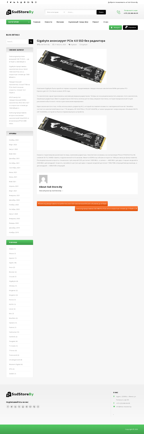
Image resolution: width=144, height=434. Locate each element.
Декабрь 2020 (14, 200)
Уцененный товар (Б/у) (78, 22)
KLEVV (11, 304)
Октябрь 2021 (14, 163)
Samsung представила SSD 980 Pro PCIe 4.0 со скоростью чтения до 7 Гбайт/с (106, 209)
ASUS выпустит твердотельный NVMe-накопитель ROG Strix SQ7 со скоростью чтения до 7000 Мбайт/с (19, 102)
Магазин (60, 22)
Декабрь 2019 (14, 228)
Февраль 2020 (14, 219)
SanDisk (12, 337)
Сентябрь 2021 (14, 168)
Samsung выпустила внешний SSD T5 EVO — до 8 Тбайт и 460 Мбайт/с (19, 59)
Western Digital (14, 364)
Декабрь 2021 (14, 158)
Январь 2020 (14, 223)
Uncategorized (14, 360)
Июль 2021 (13, 172)
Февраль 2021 (14, 195)
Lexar (11, 309)
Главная (36, 22)
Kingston (12, 295)
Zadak (11, 374)
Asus (11, 267)
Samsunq (12, 332)
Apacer (11, 258)
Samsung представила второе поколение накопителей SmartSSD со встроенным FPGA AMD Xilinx (19, 118)
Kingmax (12, 290)
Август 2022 (13, 149)
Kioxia (11, 300)
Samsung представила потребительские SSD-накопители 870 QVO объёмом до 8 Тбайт (72, 204)
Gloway (12, 286)
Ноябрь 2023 (14, 140)
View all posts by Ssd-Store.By (51, 191)
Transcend (13, 355)
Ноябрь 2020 (14, 205)
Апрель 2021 (14, 186)
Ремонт (96, 22)
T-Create (12, 346)
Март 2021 (13, 191)
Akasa (11, 253)
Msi (10, 314)
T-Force (12, 350)
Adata (11, 249)
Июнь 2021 (13, 177)
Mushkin (12, 318)
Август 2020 (13, 214)
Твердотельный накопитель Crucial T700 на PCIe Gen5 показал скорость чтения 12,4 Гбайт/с (19, 87)
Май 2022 (12, 154)
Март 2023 (13, 145)
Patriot (11, 327)
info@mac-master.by (123, 407)
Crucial (11, 277)
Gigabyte (74, 45)
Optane (12, 323)
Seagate (12, 341)
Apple (11, 263)
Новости (48, 22)
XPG (10, 369)
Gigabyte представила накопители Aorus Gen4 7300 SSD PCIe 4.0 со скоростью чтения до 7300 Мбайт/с (19, 71)
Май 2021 (12, 182)
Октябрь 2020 (14, 209)
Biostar (11, 272)
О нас (106, 22)
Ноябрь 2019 (14, 232)
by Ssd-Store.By (44, 45)
